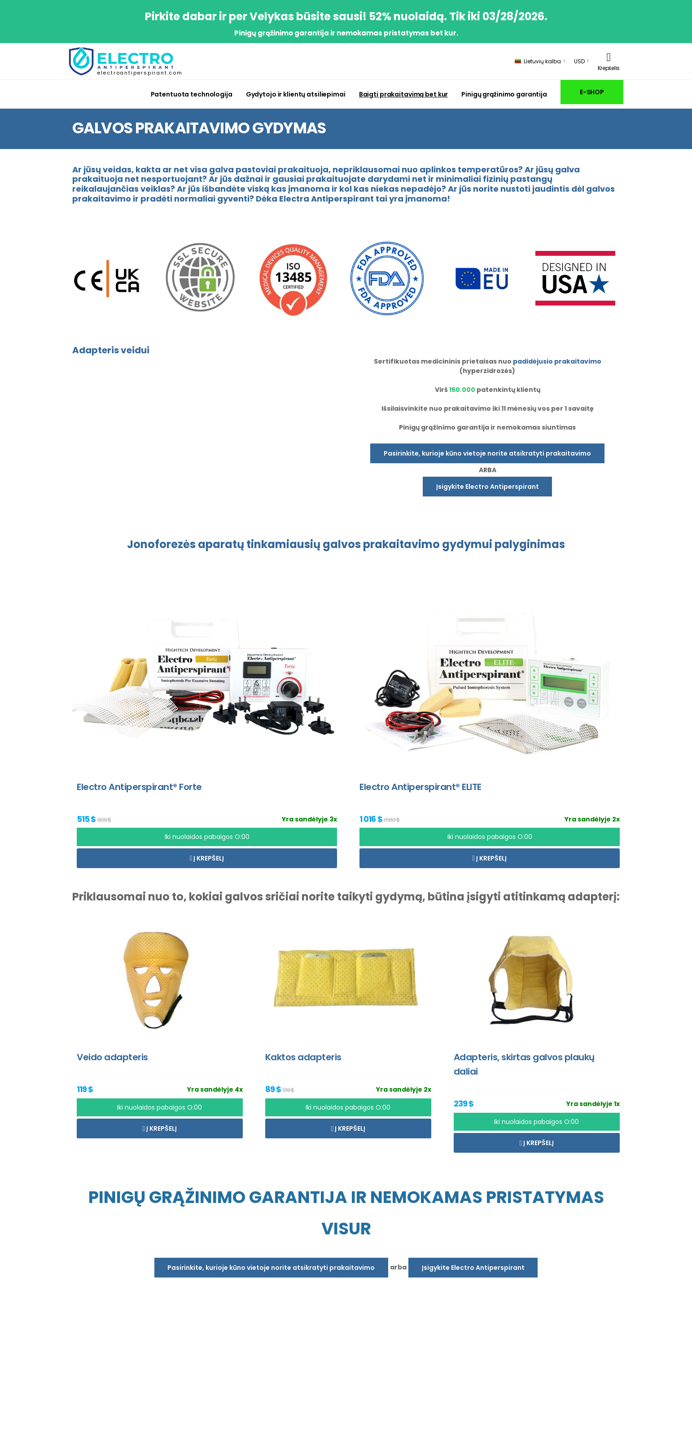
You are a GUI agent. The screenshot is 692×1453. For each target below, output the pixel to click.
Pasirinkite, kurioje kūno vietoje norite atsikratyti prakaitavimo (487, 453)
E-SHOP (592, 92)
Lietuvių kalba (538, 61)
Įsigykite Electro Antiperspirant (487, 486)
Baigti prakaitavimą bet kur (403, 94)
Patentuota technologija (191, 94)
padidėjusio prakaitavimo (557, 361)
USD (579, 61)
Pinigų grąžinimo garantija (504, 94)
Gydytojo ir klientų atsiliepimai (296, 94)
